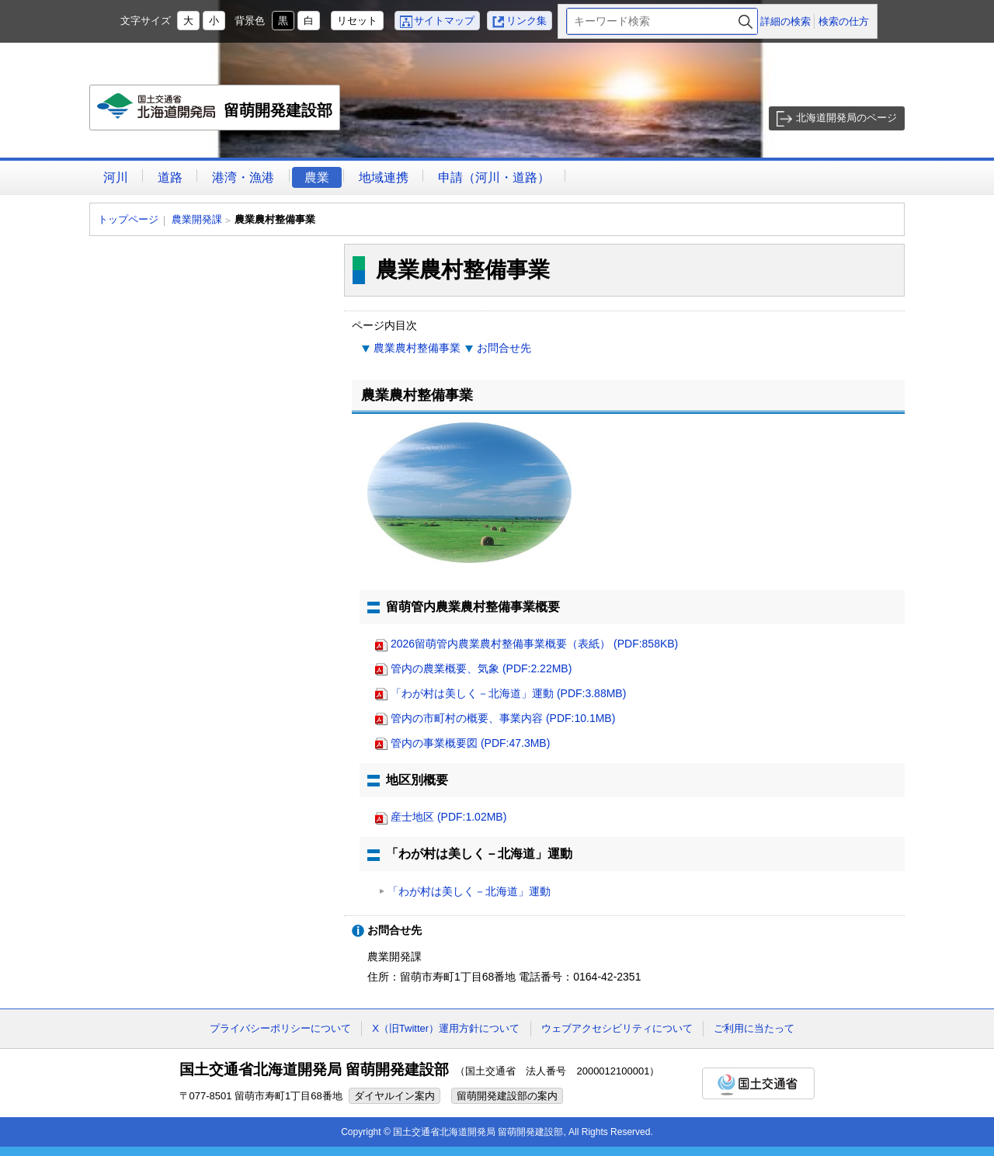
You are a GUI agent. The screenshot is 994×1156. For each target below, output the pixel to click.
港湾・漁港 (243, 177)
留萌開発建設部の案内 (507, 1096)
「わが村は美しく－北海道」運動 (469, 891)
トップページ (128, 219)
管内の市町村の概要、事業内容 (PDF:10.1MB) (503, 718)
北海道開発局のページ (846, 117)
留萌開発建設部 (215, 111)
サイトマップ (444, 20)
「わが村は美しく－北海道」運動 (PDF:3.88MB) (508, 693)
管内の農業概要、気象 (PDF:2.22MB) (481, 668)
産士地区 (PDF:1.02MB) (448, 817)
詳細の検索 (785, 21)
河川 (115, 177)
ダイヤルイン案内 (394, 1096)
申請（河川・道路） (494, 177)
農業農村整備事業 (417, 348)
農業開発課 (197, 219)
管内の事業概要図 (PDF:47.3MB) (470, 743)
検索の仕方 (843, 21)
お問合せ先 (504, 348)
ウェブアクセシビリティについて (617, 1028)
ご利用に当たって (754, 1028)
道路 (170, 177)
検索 (745, 21)
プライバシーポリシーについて (280, 1028)
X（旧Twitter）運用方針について (446, 1028)
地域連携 (383, 177)
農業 (316, 177)
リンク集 (526, 20)
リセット (357, 20)
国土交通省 (758, 1083)
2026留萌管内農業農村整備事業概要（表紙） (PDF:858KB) (534, 643)
